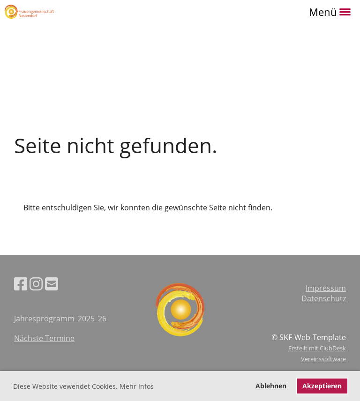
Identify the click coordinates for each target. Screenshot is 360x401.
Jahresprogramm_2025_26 (60, 318)
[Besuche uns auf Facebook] (20, 284)
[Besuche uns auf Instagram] (36, 284)
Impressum (326, 288)
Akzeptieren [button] (322, 385)
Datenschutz (323, 298)
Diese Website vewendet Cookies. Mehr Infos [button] (83, 386)
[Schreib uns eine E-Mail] (51, 284)
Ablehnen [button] (270, 385)
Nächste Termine (44, 338)
